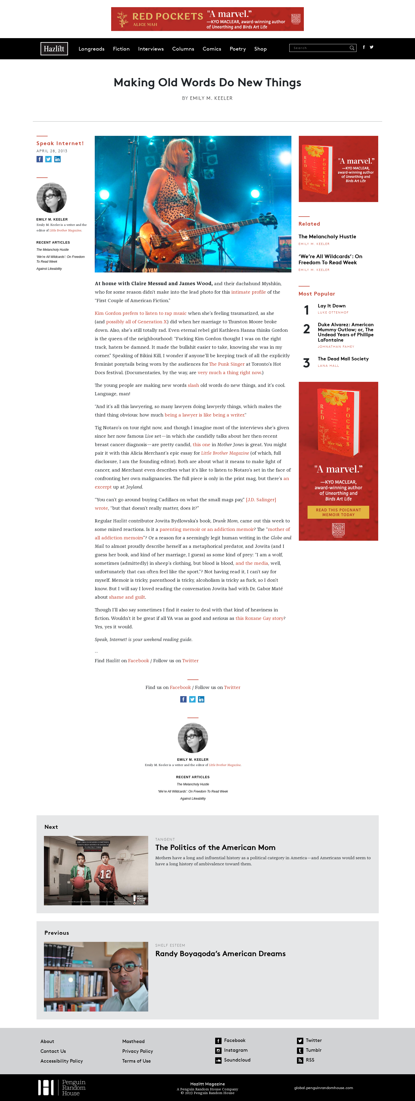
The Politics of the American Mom (215, 847)
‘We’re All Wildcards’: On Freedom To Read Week (193, 791)
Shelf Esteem (170, 945)
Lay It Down (332, 305)
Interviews (151, 49)
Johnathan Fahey (336, 346)
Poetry (238, 49)
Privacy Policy (137, 1051)
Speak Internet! (60, 142)
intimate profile (248, 292)
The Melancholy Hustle (53, 250)
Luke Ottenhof (333, 312)
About (47, 1041)
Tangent (165, 839)
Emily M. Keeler (211, 98)
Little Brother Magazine (225, 453)
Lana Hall (328, 366)
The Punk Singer (227, 364)
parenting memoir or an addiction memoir (207, 529)
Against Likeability (49, 269)
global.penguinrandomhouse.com (323, 1087)
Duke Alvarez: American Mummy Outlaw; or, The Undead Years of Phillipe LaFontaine (346, 332)
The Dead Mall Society (343, 358)
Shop (260, 49)
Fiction (121, 49)
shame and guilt (127, 597)
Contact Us (53, 1051)
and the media (252, 563)
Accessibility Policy (61, 1061)
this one (201, 444)
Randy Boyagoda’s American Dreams (220, 953)
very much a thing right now (229, 372)
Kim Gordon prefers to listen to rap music (141, 313)
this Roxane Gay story (259, 618)
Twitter (371, 47)
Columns (183, 49)
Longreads (92, 49)
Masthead (133, 1041)
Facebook (364, 47)
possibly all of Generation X (136, 322)
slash (193, 385)
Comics (212, 49)
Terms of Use (136, 1061)
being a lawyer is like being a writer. (205, 415)
